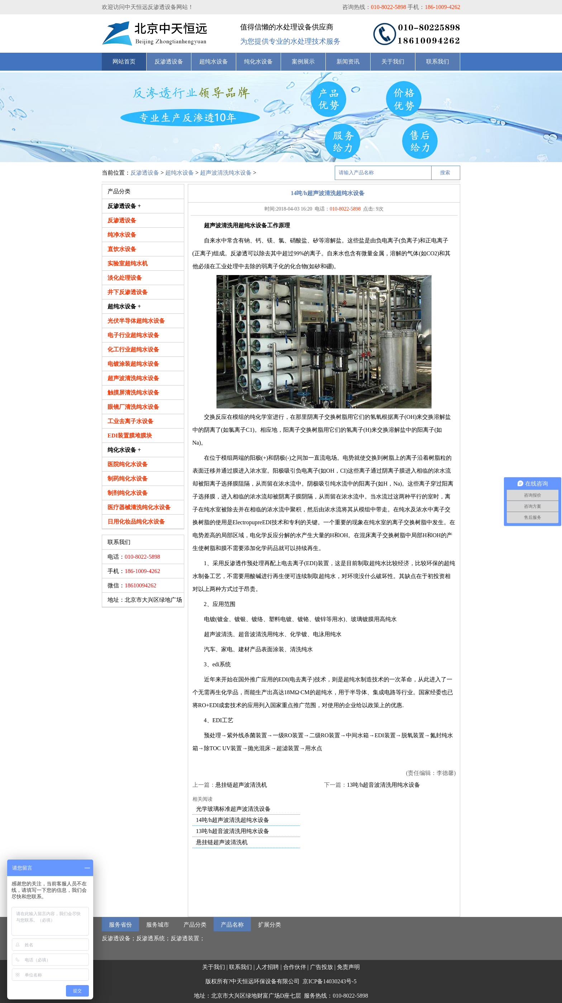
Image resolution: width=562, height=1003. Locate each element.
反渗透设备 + (124, 206)
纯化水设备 (258, 61)
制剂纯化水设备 (128, 493)
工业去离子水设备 (130, 421)
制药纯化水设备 (128, 479)
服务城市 (157, 925)
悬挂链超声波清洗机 (241, 785)
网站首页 (124, 61)
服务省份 (120, 925)
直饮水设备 (122, 249)
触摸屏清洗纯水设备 (133, 392)
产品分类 (195, 925)
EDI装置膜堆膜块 (130, 435)
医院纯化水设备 (128, 464)
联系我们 (437, 61)
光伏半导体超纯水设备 (136, 321)
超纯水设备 (213, 61)
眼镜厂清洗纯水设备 (133, 407)
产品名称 (232, 925)
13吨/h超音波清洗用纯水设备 (383, 785)
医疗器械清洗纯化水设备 (139, 507)
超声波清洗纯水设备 (226, 173)
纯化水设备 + (124, 450)
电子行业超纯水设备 (133, 335)
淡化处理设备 (125, 278)
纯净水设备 (122, 235)
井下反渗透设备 (128, 292)
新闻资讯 (348, 61)
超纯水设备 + (124, 306)
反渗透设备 (168, 61)
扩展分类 (269, 925)
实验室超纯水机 (128, 263)
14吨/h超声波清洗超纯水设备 (232, 820)
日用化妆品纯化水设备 (136, 522)
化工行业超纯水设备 (133, 349)
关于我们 (392, 61)
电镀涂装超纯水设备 (133, 364)
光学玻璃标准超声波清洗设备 (233, 809)
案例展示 (303, 61)
